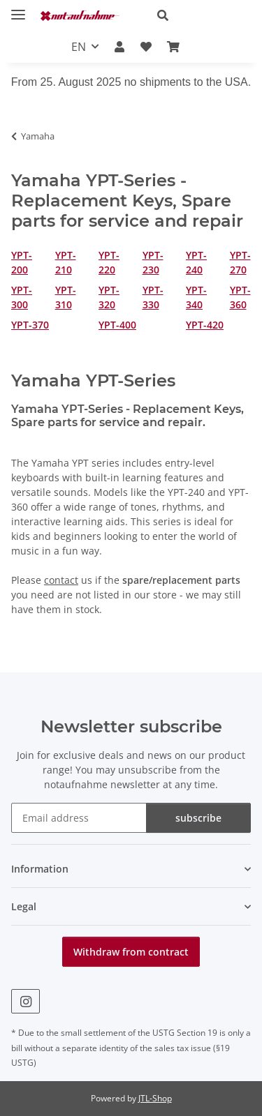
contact (61, 580)
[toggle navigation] (18, 8)
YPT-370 (30, 324)
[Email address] (79, 818)
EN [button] (78, 46)
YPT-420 (205, 324)
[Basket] (173, 47)
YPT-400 (117, 324)
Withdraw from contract (131, 951)
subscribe (198, 817)
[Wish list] (146, 47)
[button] (198, 15)
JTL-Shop (155, 1098)
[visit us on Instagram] (25, 1001)
